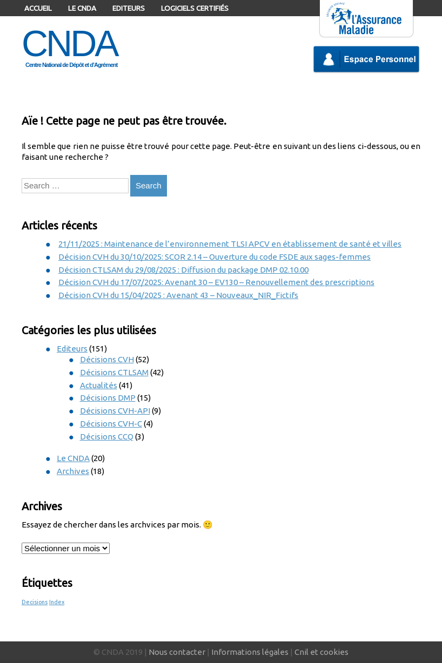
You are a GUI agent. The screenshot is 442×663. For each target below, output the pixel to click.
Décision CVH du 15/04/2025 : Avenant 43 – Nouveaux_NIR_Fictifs (178, 295)
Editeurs (128, 8)
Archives (73, 471)
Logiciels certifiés (195, 8)
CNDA (69, 43)
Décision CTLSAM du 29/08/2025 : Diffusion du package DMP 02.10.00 (183, 269)
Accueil (38, 8)
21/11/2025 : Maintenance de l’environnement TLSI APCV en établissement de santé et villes (229, 243)
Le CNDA (82, 8)
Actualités (98, 385)
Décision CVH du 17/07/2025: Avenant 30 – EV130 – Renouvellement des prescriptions (216, 282)
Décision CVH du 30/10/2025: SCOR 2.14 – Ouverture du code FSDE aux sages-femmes (214, 256)
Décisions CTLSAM (114, 372)
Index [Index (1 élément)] (56, 602)
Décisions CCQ (106, 436)
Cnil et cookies (321, 652)
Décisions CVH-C (111, 423)
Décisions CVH (107, 359)
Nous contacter (177, 652)
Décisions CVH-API (115, 410)
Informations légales (250, 652)
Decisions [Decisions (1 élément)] (35, 602)
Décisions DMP (108, 397)
